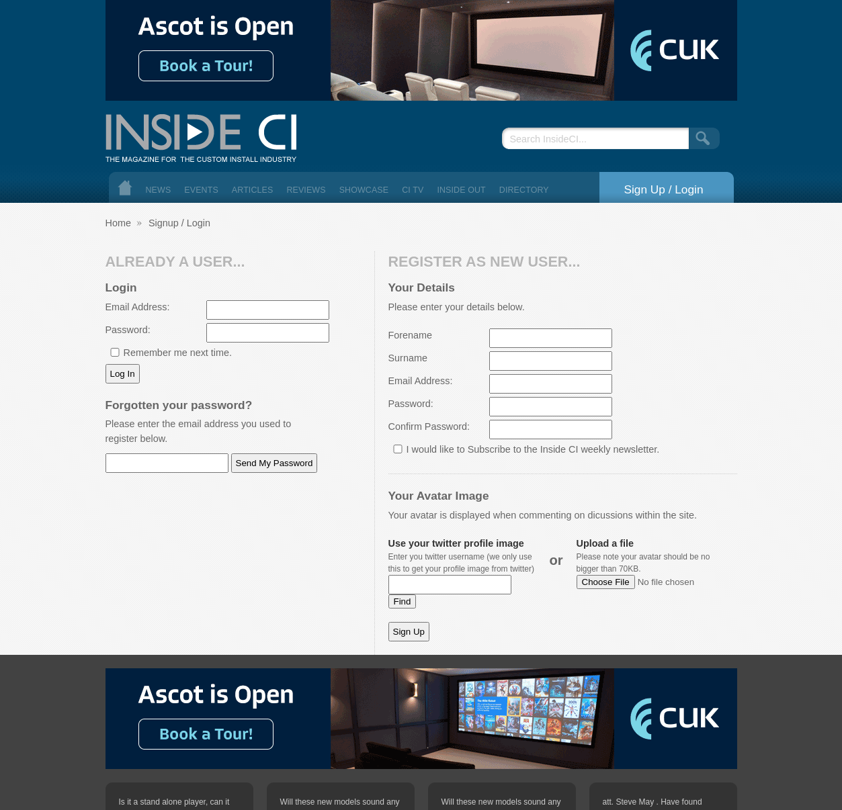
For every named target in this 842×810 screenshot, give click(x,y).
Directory (524, 190)
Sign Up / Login (663, 189)
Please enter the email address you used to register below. (199, 431)
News (158, 190)
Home (125, 188)
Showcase (364, 190)
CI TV (412, 190)
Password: (128, 329)
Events (201, 190)
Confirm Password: (429, 426)
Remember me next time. (178, 352)
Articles (252, 190)
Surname (407, 358)
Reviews (305, 190)
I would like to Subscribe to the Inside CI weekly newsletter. (533, 449)
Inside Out (461, 190)
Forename (410, 335)
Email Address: (138, 307)
